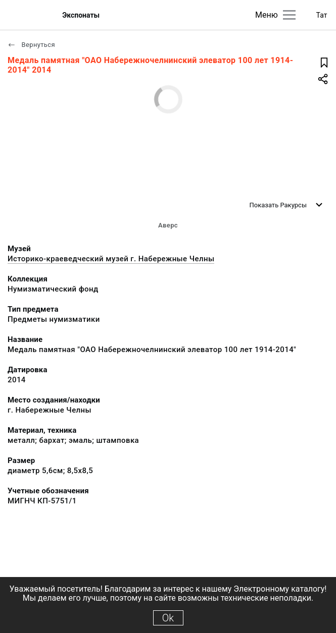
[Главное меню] (289, 15)
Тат (321, 15)
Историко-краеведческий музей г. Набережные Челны (111, 258)
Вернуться (31, 44)
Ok (168, 618)
